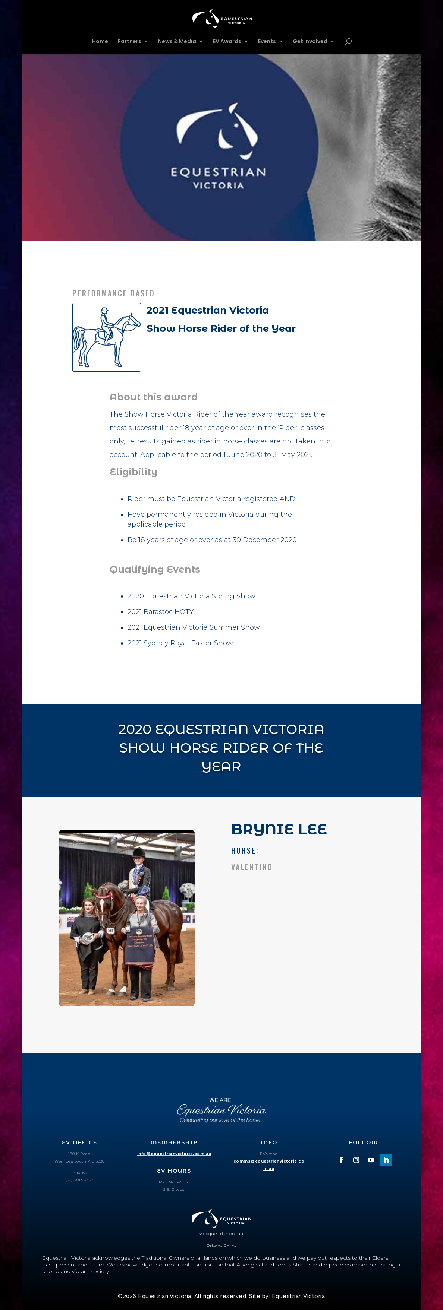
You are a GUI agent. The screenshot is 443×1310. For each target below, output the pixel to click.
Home (100, 42)
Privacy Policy (221, 1246)
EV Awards (227, 42)
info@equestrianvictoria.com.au (174, 1153)
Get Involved (310, 42)
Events (267, 42)
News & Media (177, 42)
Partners (129, 42)
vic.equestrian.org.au (221, 1233)
